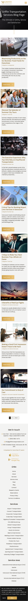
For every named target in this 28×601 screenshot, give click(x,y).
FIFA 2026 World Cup (14, 522)
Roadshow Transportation (14, 544)
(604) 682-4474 (15, 439)
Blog (14, 485)
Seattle (14, 567)
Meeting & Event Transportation (14, 535)
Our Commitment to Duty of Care (12, 391)
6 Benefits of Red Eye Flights (13, 302)
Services (14, 477)
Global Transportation (14, 525)
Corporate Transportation (14, 514)
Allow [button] (12, 598)
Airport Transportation (14, 509)
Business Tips (10, 164)
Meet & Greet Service (14, 533)
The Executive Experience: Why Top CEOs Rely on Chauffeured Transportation (13, 159)
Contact (14, 487)
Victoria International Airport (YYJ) (14, 578)
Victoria (14, 575)
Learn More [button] (23, 594)
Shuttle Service (14, 546)
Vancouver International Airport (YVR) (14, 573)
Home (14, 471)
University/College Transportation (14, 554)
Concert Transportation (14, 511)
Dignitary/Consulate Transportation (14, 519)
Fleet (14, 482)
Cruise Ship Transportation (14, 517)
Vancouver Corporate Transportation (15, 394)
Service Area (14, 479)
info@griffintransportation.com (15, 442)
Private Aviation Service (14, 538)
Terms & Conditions (14, 498)
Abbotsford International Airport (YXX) (14, 565)
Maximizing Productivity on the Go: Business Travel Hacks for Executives (14, 60)
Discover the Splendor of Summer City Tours (11, 111)
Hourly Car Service (14, 530)
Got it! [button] (4, 598)
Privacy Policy (14, 495)
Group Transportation (14, 527)
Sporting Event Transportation (14, 552)
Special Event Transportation (14, 549)
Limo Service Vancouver (12, 305)
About (14, 474)
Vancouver (14, 570)
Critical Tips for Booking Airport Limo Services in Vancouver (14, 208)
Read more (8, 84)
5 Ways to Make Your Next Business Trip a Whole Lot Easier (12, 257)
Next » (16, 418)
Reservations (14, 493)
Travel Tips (9, 114)
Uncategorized (10, 65)
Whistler (14, 581)
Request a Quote (14, 490)
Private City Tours (14, 541)
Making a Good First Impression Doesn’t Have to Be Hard (14, 345)
